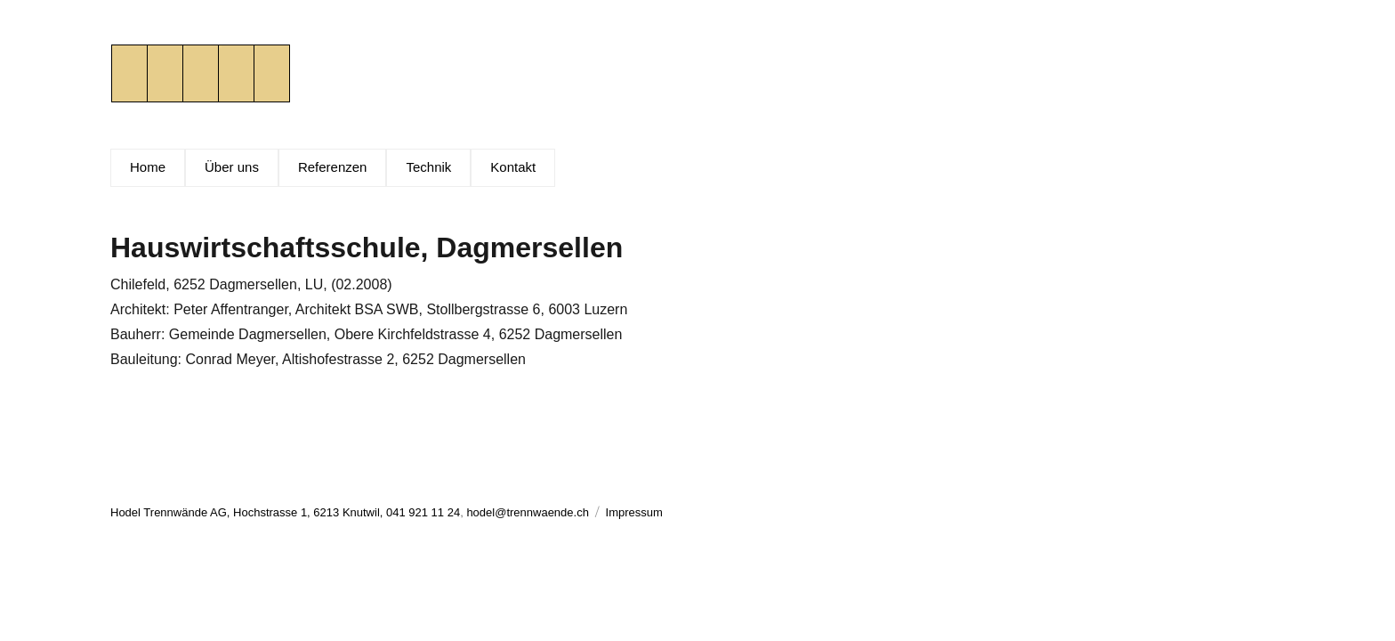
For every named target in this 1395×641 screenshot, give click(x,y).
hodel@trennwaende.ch (527, 512)
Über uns (232, 166)
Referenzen (332, 166)
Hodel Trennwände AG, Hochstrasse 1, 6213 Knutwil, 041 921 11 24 (285, 512)
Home (147, 166)
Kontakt (513, 166)
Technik (428, 166)
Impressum (634, 512)
